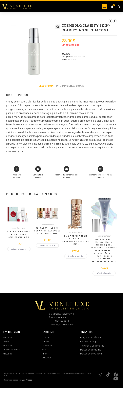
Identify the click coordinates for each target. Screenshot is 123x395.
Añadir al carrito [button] (19, 249)
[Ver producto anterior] (111, 21)
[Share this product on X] (16, 172)
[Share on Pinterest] (100, 172)
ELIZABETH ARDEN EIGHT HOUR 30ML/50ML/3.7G (19, 234)
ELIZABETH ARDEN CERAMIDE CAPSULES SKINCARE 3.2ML (47, 231)
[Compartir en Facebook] (38, 172)
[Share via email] (66, 172)
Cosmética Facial (78, 57)
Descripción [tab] (46, 86)
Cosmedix (72, 59)
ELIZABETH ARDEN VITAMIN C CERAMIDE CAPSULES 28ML (75, 240)
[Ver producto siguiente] (115, 21)
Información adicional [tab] (70, 86)
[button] (104, 6)
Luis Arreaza (27, 380)
